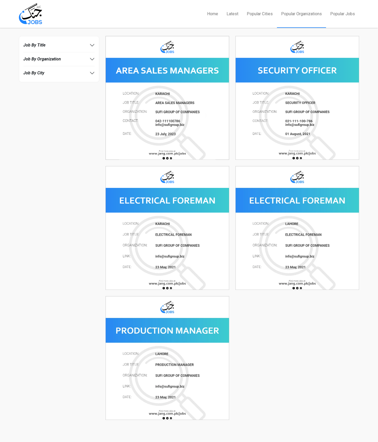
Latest (232, 13)
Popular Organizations (301, 13)
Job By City (33, 72)
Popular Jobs (342, 13)
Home (212, 13)
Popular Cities (260, 13)
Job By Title (34, 45)
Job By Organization (42, 58)
